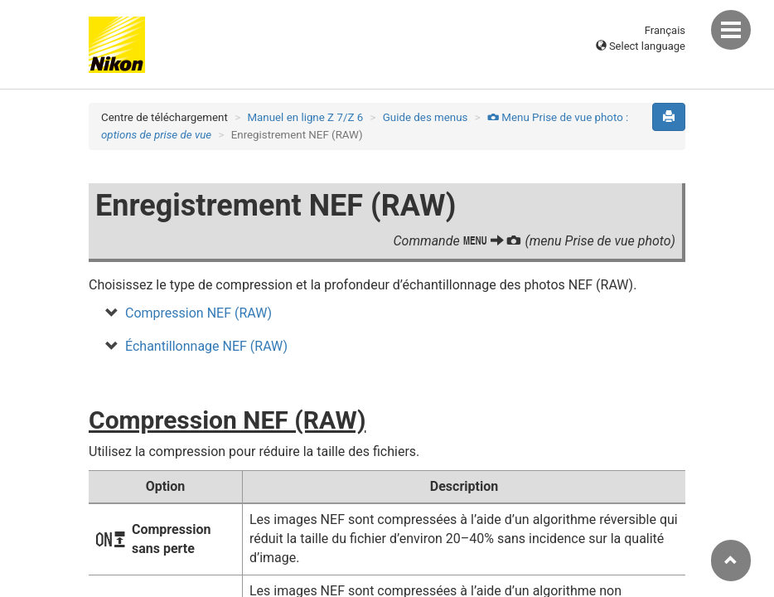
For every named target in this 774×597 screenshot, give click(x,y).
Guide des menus (425, 117)
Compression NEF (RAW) (198, 313)
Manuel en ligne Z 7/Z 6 (305, 117)
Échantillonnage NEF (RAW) (206, 346)
